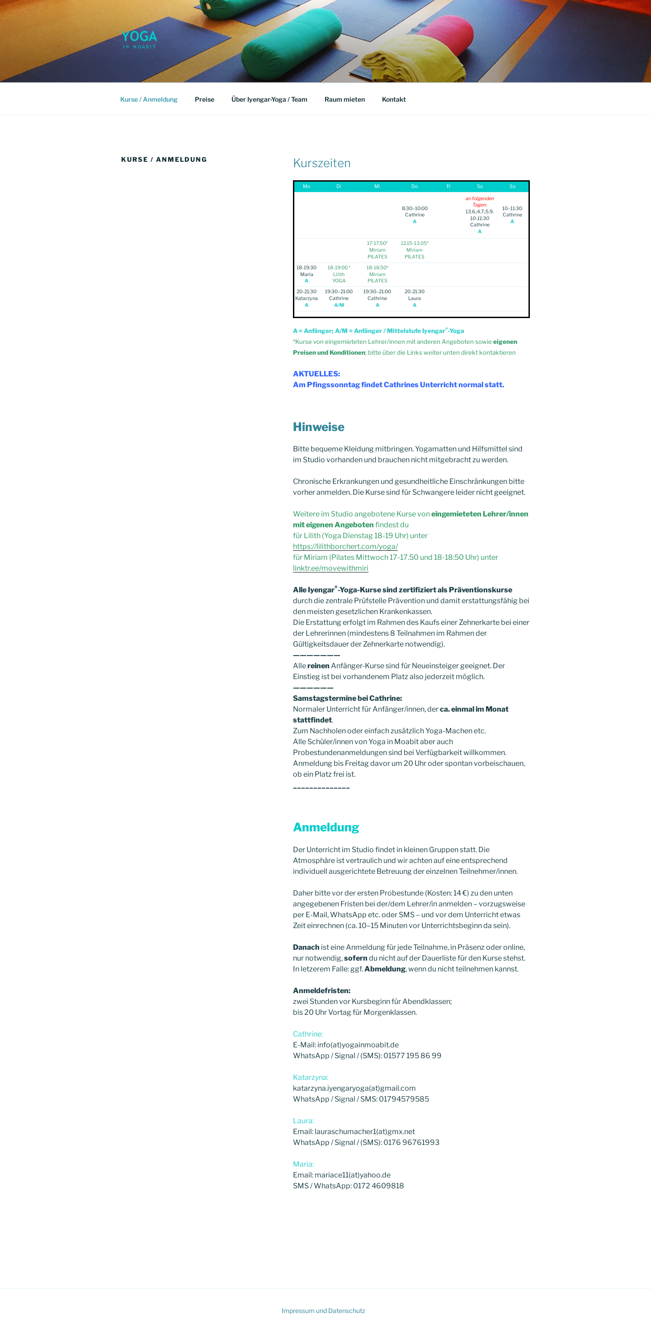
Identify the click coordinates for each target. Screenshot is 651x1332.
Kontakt (394, 99)
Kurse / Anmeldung (149, 99)
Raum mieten (345, 99)
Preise (204, 99)
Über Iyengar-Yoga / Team (269, 99)
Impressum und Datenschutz (323, 1310)
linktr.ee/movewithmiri (330, 568)
